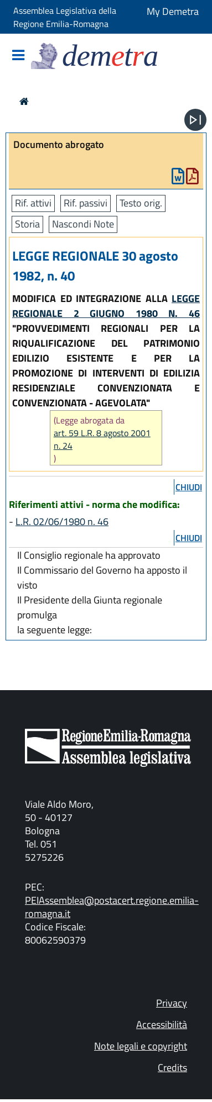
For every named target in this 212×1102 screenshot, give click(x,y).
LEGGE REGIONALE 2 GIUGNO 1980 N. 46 (106, 306)
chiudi (188, 487)
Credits (172, 1067)
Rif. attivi (33, 202)
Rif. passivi (85, 202)
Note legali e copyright (140, 1046)
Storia (27, 223)
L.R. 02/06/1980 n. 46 (61, 521)
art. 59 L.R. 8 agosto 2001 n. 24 (102, 439)
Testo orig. (141, 202)
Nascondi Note (83, 223)
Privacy (171, 1002)
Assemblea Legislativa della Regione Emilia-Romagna (64, 17)
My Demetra (173, 11)
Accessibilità (161, 1024)
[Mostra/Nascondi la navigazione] (18, 56)
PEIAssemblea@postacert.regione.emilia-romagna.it (112, 907)
